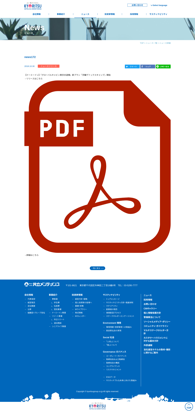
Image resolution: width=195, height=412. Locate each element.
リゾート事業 (57, 316)
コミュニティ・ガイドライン (156, 326)
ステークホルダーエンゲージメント (120, 316)
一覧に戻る (95, 268)
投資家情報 (110, 14)
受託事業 (57, 309)
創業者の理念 (112, 309)
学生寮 (57, 302)
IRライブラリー (81, 309)
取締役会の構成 (112, 363)
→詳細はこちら (31, 255)
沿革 (29, 309)
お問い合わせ (137, 5)
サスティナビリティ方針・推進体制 (119, 302)
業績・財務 (79, 306)
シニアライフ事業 (59, 326)
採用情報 (134, 14)
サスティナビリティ (159, 14)
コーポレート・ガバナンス (116, 356)
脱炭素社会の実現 (113, 331)
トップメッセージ (112, 299)
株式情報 (79, 313)
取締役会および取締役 (115, 359)
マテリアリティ (112, 306)
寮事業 (55, 299)
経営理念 (31, 302)
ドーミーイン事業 (59, 313)
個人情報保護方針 (152, 313)
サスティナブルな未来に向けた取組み (121, 380)
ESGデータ (111, 377)
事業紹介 (61, 14)
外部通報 (148, 345)
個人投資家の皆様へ (83, 302)
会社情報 (36, 14)
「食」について (111, 345)
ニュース (85, 14)
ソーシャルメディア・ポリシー (157, 322)
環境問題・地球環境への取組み (119, 327)
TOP (142, 43)
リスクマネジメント (113, 370)
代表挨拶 (31, 299)
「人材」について (112, 341)
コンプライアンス (113, 366)
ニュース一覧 (151, 43)
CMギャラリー (150, 308)
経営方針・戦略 (81, 299)
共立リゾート (59, 319)
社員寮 (57, 306)
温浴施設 (57, 323)
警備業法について (152, 317)
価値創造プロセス (113, 313)
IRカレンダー (80, 316)
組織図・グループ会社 (36, 313)
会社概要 (31, 306)
